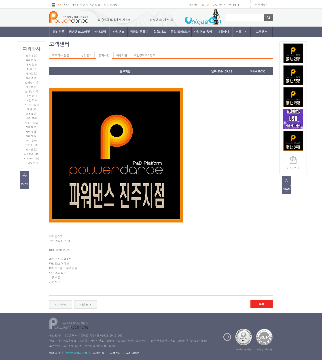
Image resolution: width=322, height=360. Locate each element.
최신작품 (58, 31)
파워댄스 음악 (203, 31)
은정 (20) (31, 118)
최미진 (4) (31, 136)
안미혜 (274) (31, 104)
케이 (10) (31, 140)
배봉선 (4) (31, 87)
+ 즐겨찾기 (261, 4)
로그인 (205, 4)
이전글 (62, 304)
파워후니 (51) (31, 158)
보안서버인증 (244, 349)
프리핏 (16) (31, 163)
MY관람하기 (219, 4)
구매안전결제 (264, 349)
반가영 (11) (31, 82)
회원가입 (193, 4)
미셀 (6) (31, 69)
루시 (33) (31, 64)
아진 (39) (31, 100)
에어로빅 (100, 31)
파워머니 (223, 31)
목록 (261, 304)
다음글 (84, 304)
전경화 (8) (31, 127)
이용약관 (121, 55)
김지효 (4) (31, 60)
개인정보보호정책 (144, 55)
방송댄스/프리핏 (79, 31)
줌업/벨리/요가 (180, 31)
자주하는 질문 (60, 55)
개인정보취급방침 (76, 353)
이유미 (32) (31, 122)
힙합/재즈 (159, 31)
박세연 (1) (31, 78)
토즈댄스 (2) (31, 145)
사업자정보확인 (136, 340)
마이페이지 (235, 4)
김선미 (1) (31, 55)
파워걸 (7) (31, 149)
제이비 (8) (31, 131)
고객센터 (261, 31)
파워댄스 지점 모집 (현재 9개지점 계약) (104, 19)
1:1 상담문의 (84, 55)
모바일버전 (133, 353)
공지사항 (104, 55)
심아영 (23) (31, 91)
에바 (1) (31, 109)
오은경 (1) (31, 113)
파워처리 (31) (31, 154)
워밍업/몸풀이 (139, 31)
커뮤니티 (241, 31)
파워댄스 (118, 31)
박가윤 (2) (31, 73)
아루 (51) (31, 95)
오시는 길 (98, 353)
